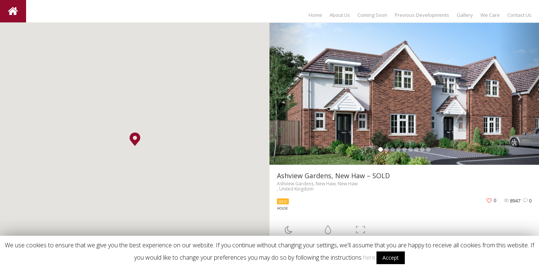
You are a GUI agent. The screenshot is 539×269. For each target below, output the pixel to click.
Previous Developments (422, 15)
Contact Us (519, 15)
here (369, 257)
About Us (340, 15)
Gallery (465, 15)
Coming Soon (372, 15)
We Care (490, 15)
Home (315, 15)
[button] (135, 139)
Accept (390, 257)
